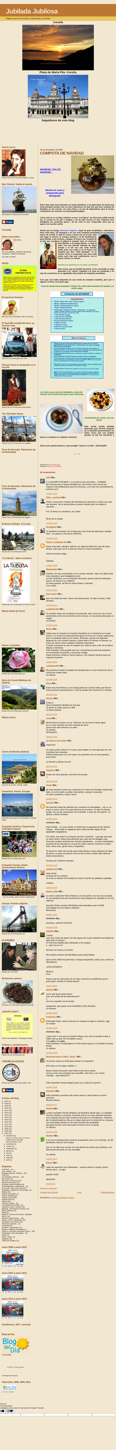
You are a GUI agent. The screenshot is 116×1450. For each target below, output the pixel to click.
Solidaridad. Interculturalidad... (13, 1233)
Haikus (4, 1201)
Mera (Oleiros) (7, 1211)
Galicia (4, 1192)
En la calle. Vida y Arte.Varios (13, 1188)
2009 (7, 1129)
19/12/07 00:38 (51, 781)
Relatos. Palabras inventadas (13, 1229)
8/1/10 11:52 (50, 1184)
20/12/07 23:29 (51, 927)
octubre (9, 1146)
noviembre (10, 1144)
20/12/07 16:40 (51, 888)
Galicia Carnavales (9, 1194)
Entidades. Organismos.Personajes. (15, 1190)
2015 (7, 1115)
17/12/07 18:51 (51, 590)
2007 (7, 1133)
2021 (7, 1101)
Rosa (48, 683)
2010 (7, 1127)
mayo (8, 1158)
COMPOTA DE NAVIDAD (14, 1140)
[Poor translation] (10, 1411)
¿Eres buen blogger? (8, 1392)
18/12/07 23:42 (51, 766)
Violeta (49, 1108)
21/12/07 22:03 (51, 1053)
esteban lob (52, 869)
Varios (4, 1235)
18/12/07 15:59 (51, 714)
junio (8, 1155)
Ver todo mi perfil (8, 257)
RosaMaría (51, 527)
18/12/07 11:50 (51, 695)
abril (8, 1160)
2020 (7, 1104)
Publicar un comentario (48, 1188)
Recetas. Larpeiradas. (54, 466)
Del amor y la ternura (10, 1181)
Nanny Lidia (52, 891)
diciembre (10, 1136)
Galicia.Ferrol (7, 1199)
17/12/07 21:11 (51, 605)
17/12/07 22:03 (51, 625)
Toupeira (50, 770)
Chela (19, 240)
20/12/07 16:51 (51, 915)
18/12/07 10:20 (51, 680)
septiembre (10, 1149)
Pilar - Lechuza (53, 497)
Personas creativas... (10, 1224)
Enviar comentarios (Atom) (63, 1198)
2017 (7, 1111)
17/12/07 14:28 (51, 538)
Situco (49, 1162)
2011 (7, 1124)
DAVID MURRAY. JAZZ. (14, 1142)
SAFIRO (50, 931)
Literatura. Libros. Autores (11, 1207)
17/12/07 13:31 (51, 494)
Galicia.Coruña (7, 1198)
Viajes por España (9, 1241)
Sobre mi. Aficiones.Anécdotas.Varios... (16, 1231)
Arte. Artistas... (7, 1171)
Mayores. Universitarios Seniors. (14, 1209)
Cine (3, 1175)
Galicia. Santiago (8, 1196)
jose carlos (51, 594)
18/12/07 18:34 (51, 737)
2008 (7, 1131)
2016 (7, 1113)
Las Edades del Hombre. (11, 1205)
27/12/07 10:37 (51, 1159)
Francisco (51, 1017)
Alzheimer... (6, 1169)
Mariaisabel (51, 569)
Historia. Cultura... (8, 1203)
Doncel (49, 698)
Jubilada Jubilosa (32, 11)
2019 (7, 1106)
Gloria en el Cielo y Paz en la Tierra (18, 1138)
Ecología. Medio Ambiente (12, 1184)
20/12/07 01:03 (51, 865)
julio (8, 1153)
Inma (48, 718)
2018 (7, 1108)
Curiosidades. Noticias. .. (11, 1177)
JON (48, 477)
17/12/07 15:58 (51, 566)
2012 (7, 1122)
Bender (49, 1135)
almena (49, 989)
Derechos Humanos (9, 1183)
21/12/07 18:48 (51, 1013)
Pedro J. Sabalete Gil (56, 542)
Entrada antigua (107, 1192)
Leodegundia (52, 609)
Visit (10, 1375)
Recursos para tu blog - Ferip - (61, 1056)
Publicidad (6, 1226)
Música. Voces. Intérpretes (12, 1220)
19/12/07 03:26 (51, 819)
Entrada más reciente (49, 1192)
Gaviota (50, 802)
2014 (7, 1117)
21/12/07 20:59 (51, 1028)
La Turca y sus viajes (56, 740)
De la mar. (6, 1179)
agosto (9, 1151)
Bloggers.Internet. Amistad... (12, 1173)
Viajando (5, 1239)
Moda (4, 1213)
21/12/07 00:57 (51, 986)
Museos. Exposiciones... (11, 1218)
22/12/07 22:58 (51, 1132)
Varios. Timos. (7, 1237)
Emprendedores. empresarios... (14, 1186)
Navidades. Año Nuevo (10, 1222)
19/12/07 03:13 (51, 799)
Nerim (49, 629)
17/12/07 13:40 (51, 523)
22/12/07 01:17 (51, 1105)
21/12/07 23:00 (51, 1087)
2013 (7, 1120)
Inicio (79, 1192)
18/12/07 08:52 (51, 662)
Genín (49, 785)
